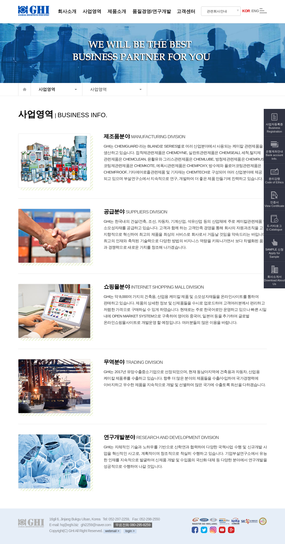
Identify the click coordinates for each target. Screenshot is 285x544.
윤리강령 (274, 177)
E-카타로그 (274, 224)
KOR (246, 11)
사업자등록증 (274, 124)
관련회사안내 (217, 11)
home (24, 89)
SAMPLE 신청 (274, 249)
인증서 (274, 200)
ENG (255, 11)
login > (130, 531)
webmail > (112, 531)
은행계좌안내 (274, 151)
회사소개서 (274, 276)
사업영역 (47, 89)
